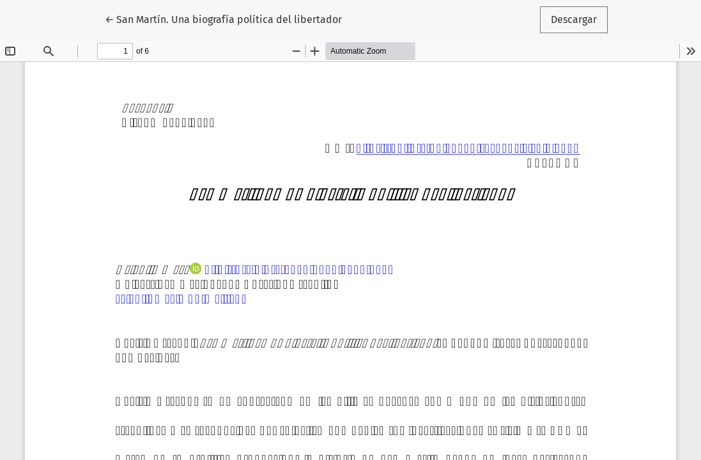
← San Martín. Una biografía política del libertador (223, 19)
